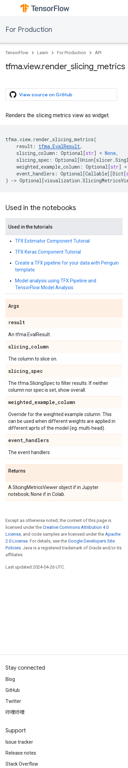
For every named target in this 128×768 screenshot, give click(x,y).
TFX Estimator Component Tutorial (52, 241)
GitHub (12, 690)
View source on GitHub (41, 94)
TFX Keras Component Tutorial (48, 252)
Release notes (20, 753)
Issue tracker (19, 742)
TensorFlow (16, 52)
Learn (42, 52)
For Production (28, 29)
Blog (10, 679)
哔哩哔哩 (15, 712)
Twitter (13, 701)
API (98, 52)
